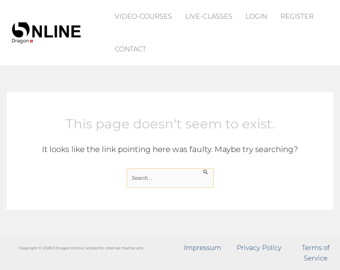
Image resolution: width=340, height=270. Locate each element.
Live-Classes (208, 16)
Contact (130, 49)
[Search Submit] (205, 171)
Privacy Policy (259, 248)
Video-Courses (143, 16)
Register (297, 16)
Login (256, 16)
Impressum (202, 248)
